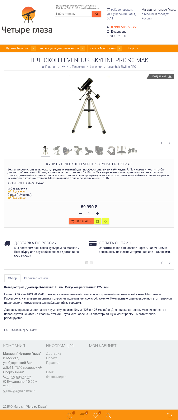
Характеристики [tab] (36, 278)
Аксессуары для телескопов (58, 48)
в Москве (148, 14)
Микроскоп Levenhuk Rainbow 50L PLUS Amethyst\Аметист (79, 7)
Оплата (51, 358)
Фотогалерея (56, 377)
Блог (49, 372)
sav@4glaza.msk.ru (21, 391)
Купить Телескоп (19, 48)
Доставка (53, 354)
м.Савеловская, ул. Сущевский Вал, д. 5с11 (121, 14)
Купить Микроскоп (99, 48)
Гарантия (53, 363)
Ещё (126, 48)
